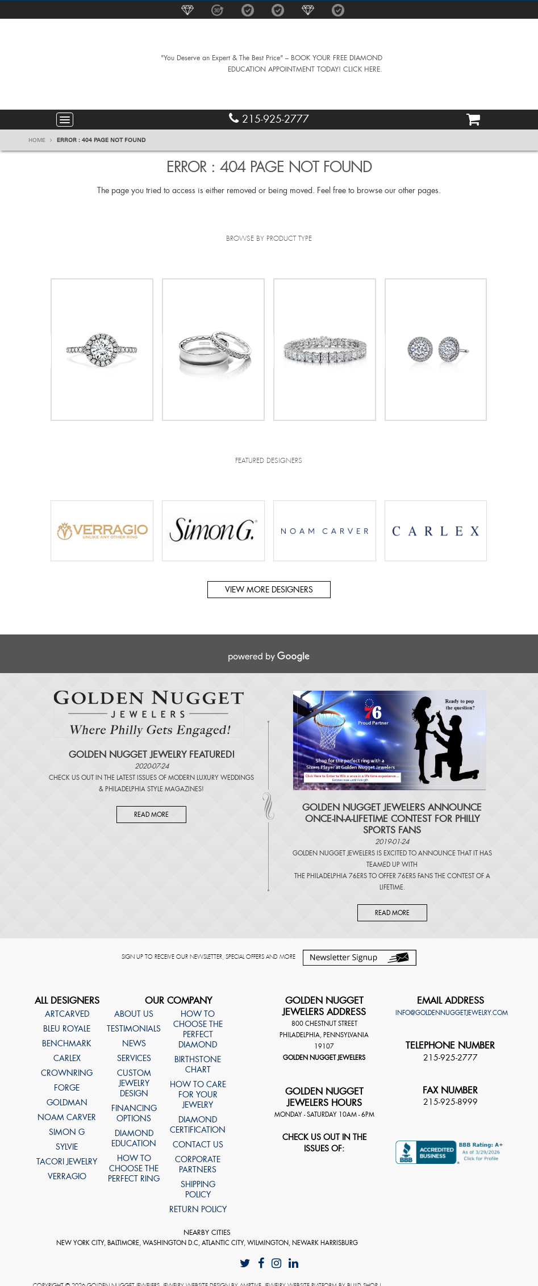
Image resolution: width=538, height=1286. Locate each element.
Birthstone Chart (197, 1064)
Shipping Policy (198, 1189)
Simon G (67, 1132)
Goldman (67, 1102)
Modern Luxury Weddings (211, 778)
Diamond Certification (198, 1124)
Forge (67, 1088)
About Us (133, 1014)
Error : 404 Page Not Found (101, 140)
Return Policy (198, 1209)
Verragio (67, 1176)
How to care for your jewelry (198, 1094)
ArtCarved (67, 1014)
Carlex (67, 1058)
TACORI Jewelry (66, 1161)
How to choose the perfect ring (134, 1168)
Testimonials (134, 1029)
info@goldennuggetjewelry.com (451, 1013)
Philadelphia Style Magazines (153, 789)
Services (134, 1058)
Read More (151, 815)
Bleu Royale (66, 1029)
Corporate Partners (197, 1164)
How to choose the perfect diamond (198, 1029)
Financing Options (134, 1113)
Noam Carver (66, 1117)
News (134, 1043)
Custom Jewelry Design (134, 1083)
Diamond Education (133, 1138)
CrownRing (67, 1073)
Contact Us (198, 1144)
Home (40, 140)
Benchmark (66, 1043)
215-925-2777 (269, 119)
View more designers (269, 589)
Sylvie (67, 1147)
